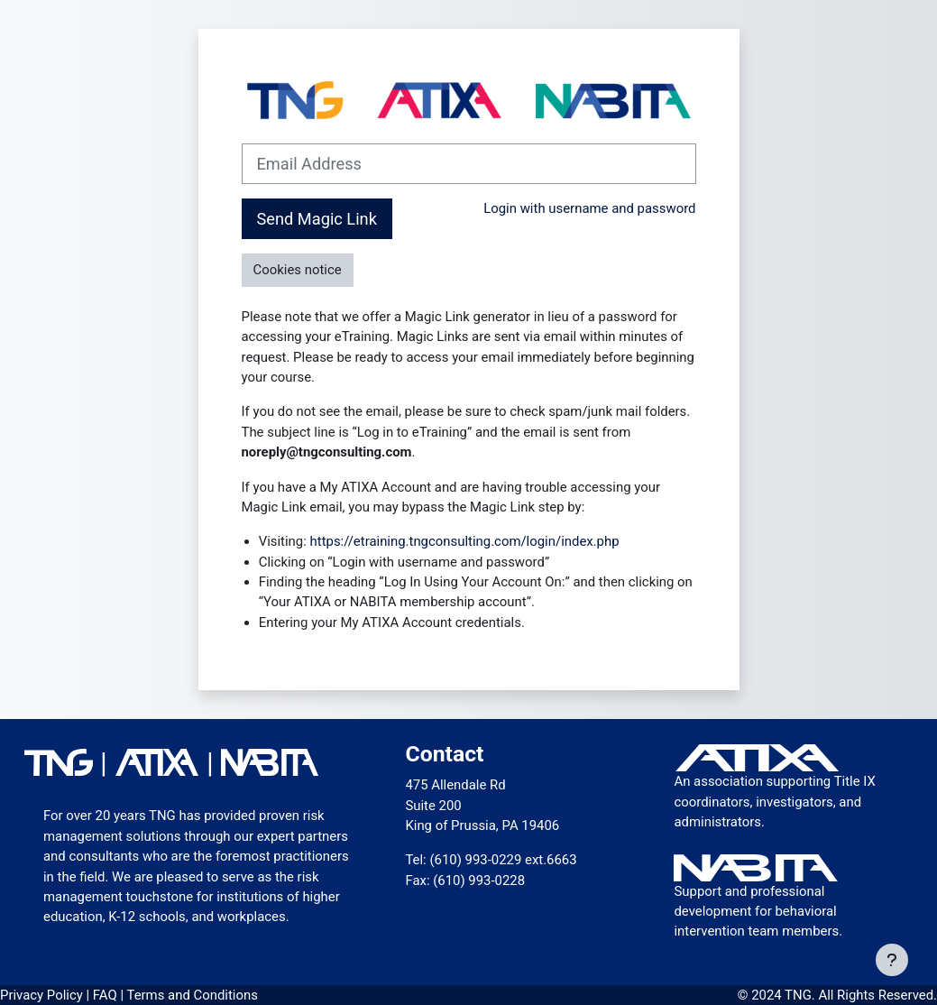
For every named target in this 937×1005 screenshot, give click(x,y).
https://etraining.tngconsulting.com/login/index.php (465, 541)
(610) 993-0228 (479, 880)
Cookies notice (297, 270)
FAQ (107, 995)
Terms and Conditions (191, 995)
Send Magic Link (317, 218)
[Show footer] (892, 960)
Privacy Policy (43, 995)
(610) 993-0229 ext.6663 (502, 860)
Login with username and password (589, 208)
